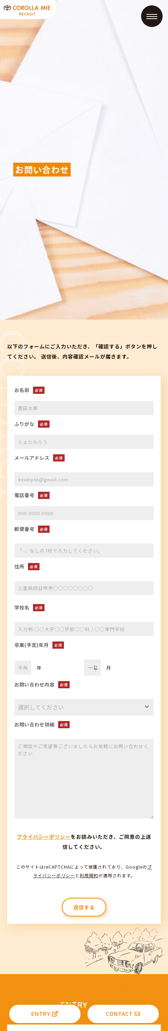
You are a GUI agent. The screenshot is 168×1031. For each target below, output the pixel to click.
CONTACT (123, 1013)
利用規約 (89, 875)
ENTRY (45, 1013)
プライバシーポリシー (44, 836)
